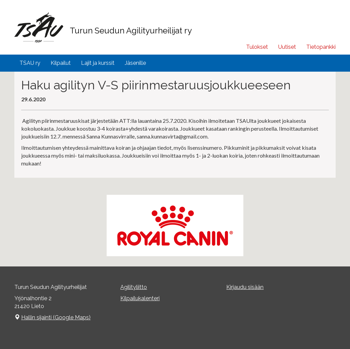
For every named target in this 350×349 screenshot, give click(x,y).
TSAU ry (29, 63)
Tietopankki (321, 47)
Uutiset (287, 47)
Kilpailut (61, 63)
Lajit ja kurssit (98, 63)
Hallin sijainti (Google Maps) (56, 317)
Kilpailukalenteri (140, 298)
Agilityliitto (133, 287)
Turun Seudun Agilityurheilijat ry (131, 30)
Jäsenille (135, 63)
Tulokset (257, 47)
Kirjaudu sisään (245, 287)
